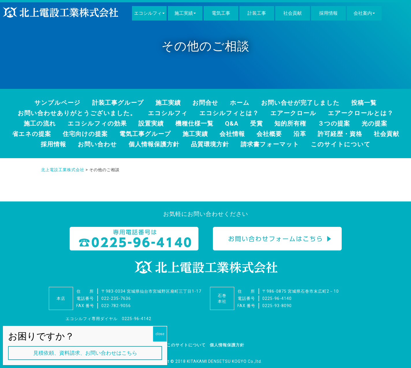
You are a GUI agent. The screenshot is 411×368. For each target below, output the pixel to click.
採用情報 (328, 13)
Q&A (233, 123)
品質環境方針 (229, 143)
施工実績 (183, 13)
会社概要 (290, 133)
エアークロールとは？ (366, 113)
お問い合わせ (112, 143)
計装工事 (257, 13)
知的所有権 (293, 123)
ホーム (240, 102)
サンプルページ (52, 102)
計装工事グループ (115, 102)
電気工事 (221, 13)
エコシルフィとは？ (230, 113)
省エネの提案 (45, 133)
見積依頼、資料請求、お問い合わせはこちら (85, 353)
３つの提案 (338, 123)
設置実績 (150, 123)
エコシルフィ (148, 13)
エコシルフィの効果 (94, 123)
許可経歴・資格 (363, 133)
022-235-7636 (116, 298)
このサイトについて (364, 143)
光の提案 (380, 123)
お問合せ (205, 102)
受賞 (258, 123)
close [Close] (159, 334)
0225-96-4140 (277, 298)
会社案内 (363, 13)
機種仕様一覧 (195, 123)
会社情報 (252, 133)
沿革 (322, 133)
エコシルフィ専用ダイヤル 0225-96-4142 (108, 318)
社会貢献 (292, 13)
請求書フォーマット (291, 143)
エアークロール (297, 113)
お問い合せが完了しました (304, 102)
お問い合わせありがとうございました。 (72, 113)
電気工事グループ (162, 133)
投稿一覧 (369, 102)
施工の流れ (35, 123)
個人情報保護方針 (171, 143)
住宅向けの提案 (100, 133)
